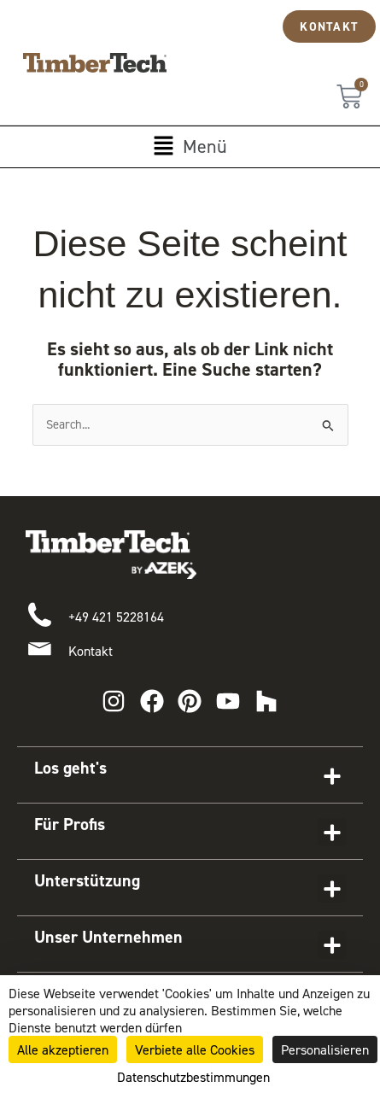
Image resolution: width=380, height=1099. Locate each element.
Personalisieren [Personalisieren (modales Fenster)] (325, 1049)
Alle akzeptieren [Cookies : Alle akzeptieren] (62, 1049)
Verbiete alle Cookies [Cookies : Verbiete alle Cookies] (194, 1049)
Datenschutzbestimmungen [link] (193, 1076)
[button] (190, 147)
